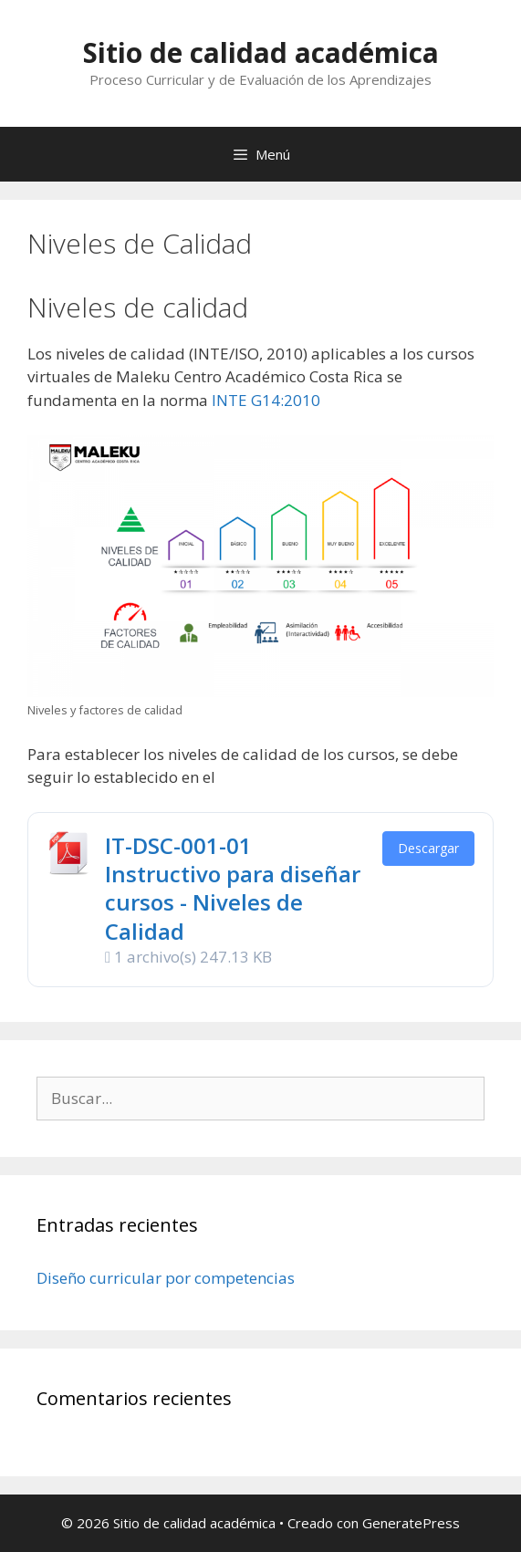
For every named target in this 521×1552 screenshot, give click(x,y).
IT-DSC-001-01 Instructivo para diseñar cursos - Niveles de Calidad (232, 888)
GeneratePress (411, 1523)
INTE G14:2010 (266, 400)
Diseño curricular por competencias (165, 1277)
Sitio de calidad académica (261, 52)
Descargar (428, 848)
